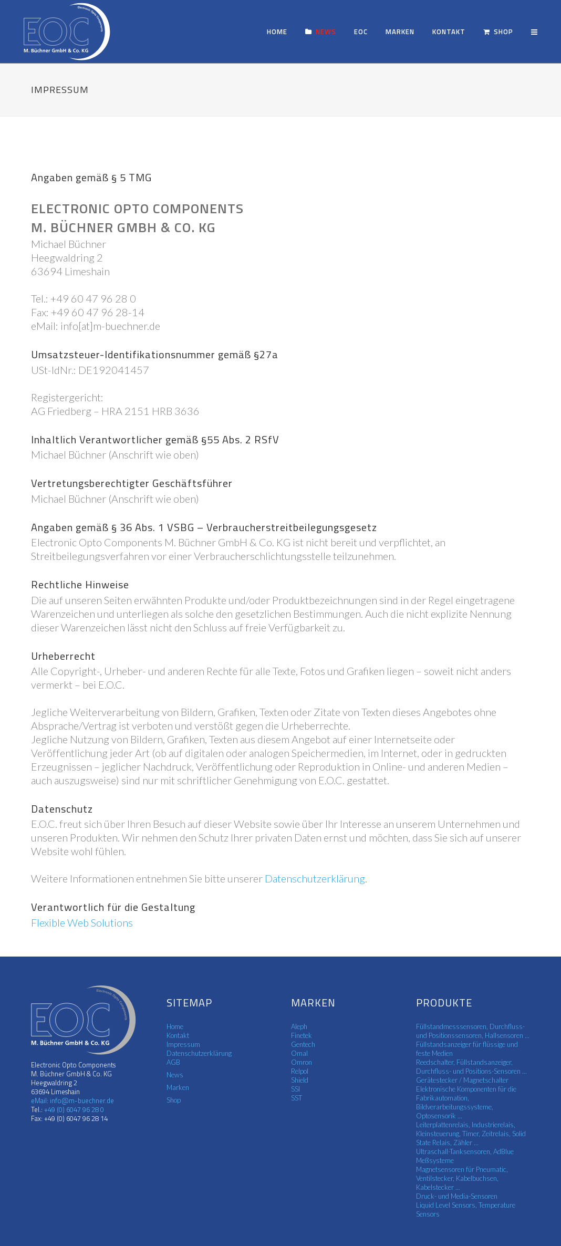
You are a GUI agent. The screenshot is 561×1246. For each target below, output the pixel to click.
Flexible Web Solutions (82, 922)
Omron (301, 1062)
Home (175, 1026)
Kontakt (178, 1035)
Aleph (299, 1026)
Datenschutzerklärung (315, 878)
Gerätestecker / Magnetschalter (462, 1080)
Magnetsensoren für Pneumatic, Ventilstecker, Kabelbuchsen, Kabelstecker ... (462, 1178)
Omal (299, 1053)
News (175, 1075)
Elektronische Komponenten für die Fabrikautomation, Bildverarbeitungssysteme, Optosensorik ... (466, 1102)
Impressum (183, 1044)
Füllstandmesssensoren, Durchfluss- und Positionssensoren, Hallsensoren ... (472, 1031)
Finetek (301, 1035)
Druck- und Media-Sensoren (456, 1196)
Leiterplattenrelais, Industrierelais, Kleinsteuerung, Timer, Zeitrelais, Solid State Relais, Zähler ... (471, 1133)
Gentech (303, 1044)
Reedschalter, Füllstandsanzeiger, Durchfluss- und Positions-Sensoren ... (471, 1066)
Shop (174, 1100)
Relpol (299, 1071)
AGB (173, 1062)
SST (296, 1098)
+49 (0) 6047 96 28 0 (73, 1109)
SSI (295, 1089)
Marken (178, 1087)
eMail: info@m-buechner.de (72, 1100)
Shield (299, 1080)
